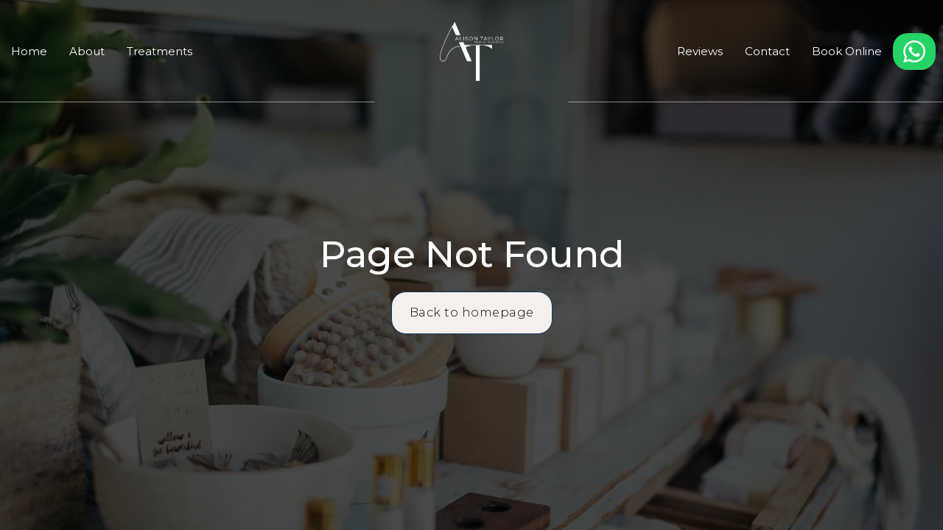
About (87, 51)
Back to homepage (472, 312)
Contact (767, 51)
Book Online (847, 51)
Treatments (159, 51)
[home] (471, 51)
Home (29, 51)
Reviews (700, 51)
